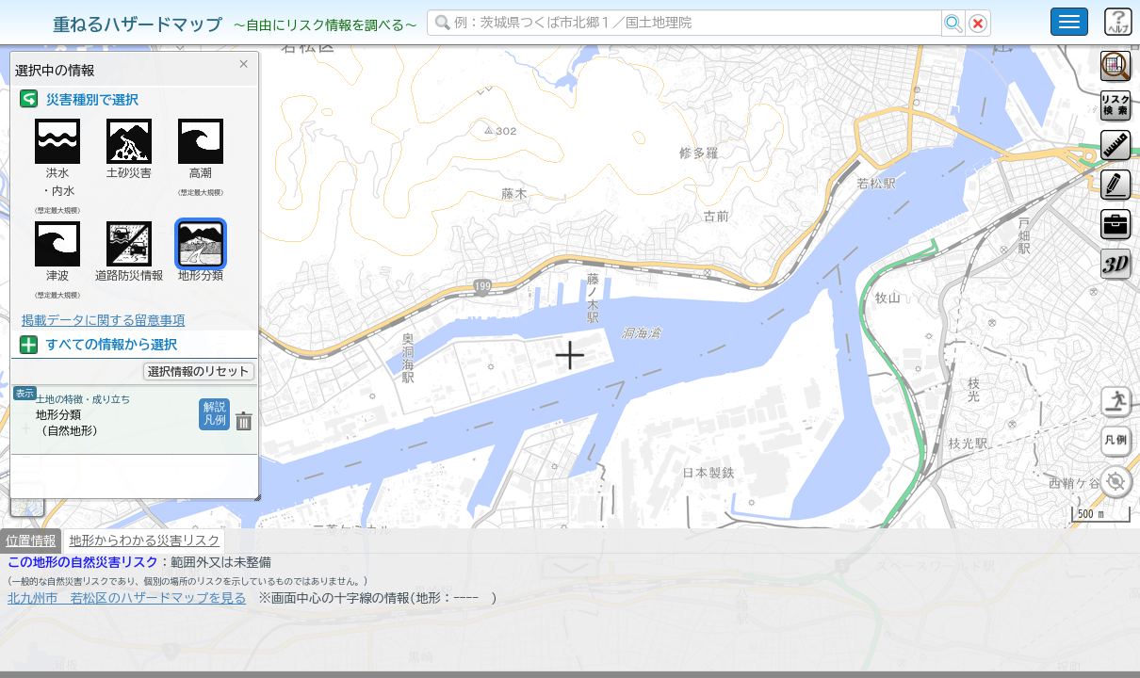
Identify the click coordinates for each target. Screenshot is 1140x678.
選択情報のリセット (199, 371)
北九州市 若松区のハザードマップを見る (127, 647)
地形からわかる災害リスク (144, 589)
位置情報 (31, 589)
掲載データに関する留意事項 (103, 320)
